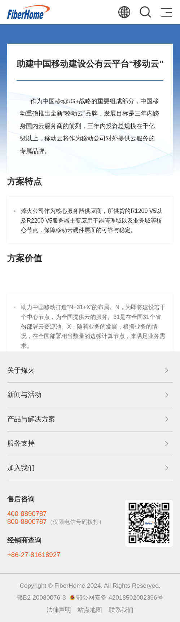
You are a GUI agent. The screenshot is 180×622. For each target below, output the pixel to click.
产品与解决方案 (31, 419)
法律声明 (59, 609)
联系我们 (121, 609)
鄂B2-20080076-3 (41, 597)
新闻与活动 (24, 394)
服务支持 (21, 443)
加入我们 (21, 468)
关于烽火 (21, 370)
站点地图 (90, 609)
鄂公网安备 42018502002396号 (119, 597)
